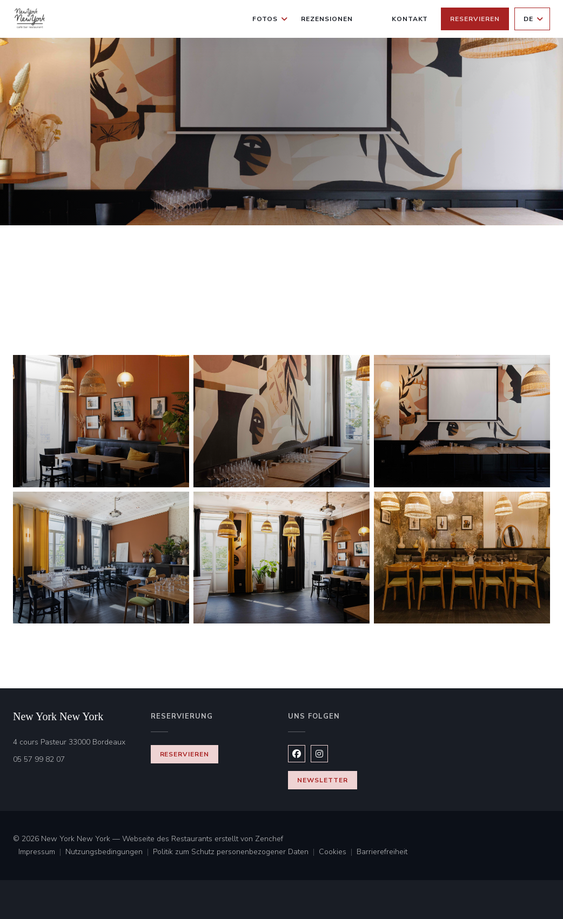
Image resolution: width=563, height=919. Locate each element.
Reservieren (475, 19)
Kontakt (410, 19)
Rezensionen (327, 19)
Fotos (270, 19)
